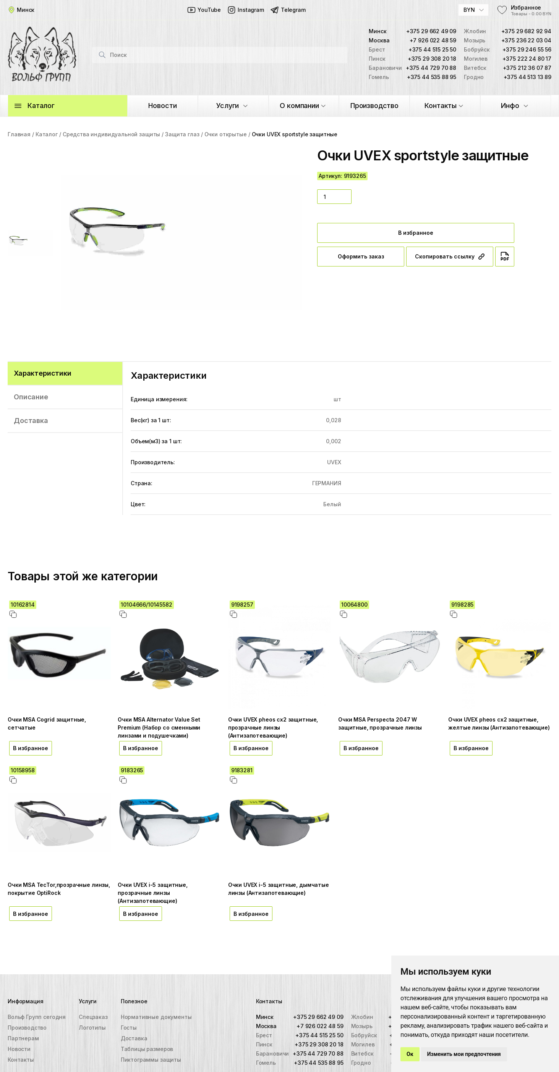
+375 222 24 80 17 (526, 58)
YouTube (204, 10)
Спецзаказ (93, 1017)
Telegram (288, 10)
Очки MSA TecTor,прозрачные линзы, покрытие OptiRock (59, 888)
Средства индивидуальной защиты (111, 134)
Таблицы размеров (147, 1049)
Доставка (134, 1038)
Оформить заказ (361, 256)
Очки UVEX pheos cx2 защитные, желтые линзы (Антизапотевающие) (498, 723)
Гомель (266, 1062)
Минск (265, 1017)
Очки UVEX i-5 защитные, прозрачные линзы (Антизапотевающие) (152, 892)
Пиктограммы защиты (151, 1059)
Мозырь (362, 1026)
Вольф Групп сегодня (37, 1017)
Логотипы (92, 1027)
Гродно (361, 1062)
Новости (19, 1049)
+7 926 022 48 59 (433, 40)
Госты (129, 1027)
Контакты (21, 1059)
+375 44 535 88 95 (431, 77)
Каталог (47, 134)
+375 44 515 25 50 (432, 49)
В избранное (415, 232)
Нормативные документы (156, 1017)
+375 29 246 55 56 (526, 49)
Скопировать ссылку (449, 256)
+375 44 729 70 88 (431, 68)
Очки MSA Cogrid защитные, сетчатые (47, 723)
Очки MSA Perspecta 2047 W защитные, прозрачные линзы (380, 723)
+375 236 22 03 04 (526, 40)
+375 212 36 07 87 (527, 68)
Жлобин (362, 1017)
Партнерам (23, 1038)
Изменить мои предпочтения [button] (464, 1054)
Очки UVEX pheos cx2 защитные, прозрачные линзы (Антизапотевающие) (273, 727)
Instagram (245, 10)
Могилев (363, 1044)
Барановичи (272, 1053)
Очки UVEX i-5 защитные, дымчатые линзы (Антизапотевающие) (278, 888)
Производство (27, 1027)
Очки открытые (225, 134)
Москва (266, 1026)
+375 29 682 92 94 (526, 31)
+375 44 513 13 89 (527, 77)
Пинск (264, 1044)
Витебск (362, 1053)
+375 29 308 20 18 (432, 58)
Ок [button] (410, 1054)
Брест (264, 1035)
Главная (19, 134)
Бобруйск (364, 1035)
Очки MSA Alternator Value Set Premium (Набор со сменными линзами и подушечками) (159, 727)
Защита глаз (182, 134)
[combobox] (473, 10)
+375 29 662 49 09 (431, 31)
